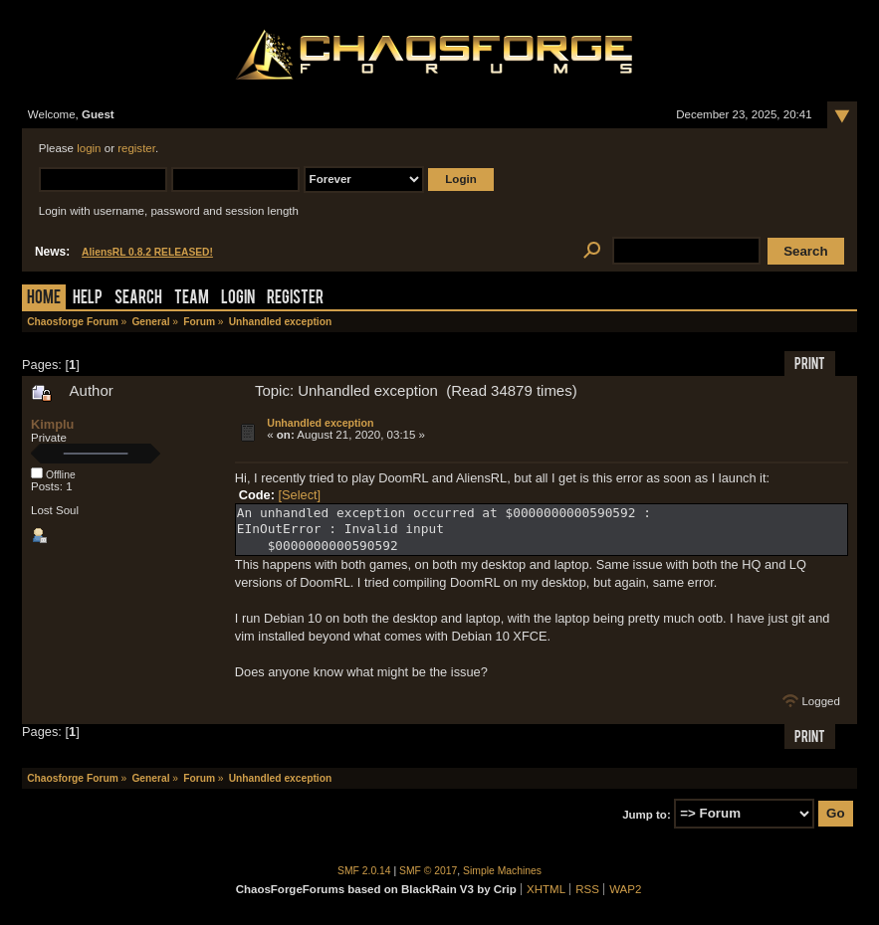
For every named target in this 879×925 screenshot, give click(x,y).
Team (191, 298)
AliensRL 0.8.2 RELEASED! (147, 252)
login (89, 148)
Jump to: (646, 814)
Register (295, 298)
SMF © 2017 (428, 870)
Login (238, 298)
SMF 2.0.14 (364, 870)
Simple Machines (502, 870)
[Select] (299, 494)
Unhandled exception (320, 423)
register (136, 148)
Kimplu (52, 424)
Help (88, 298)
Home (44, 298)
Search (138, 298)
